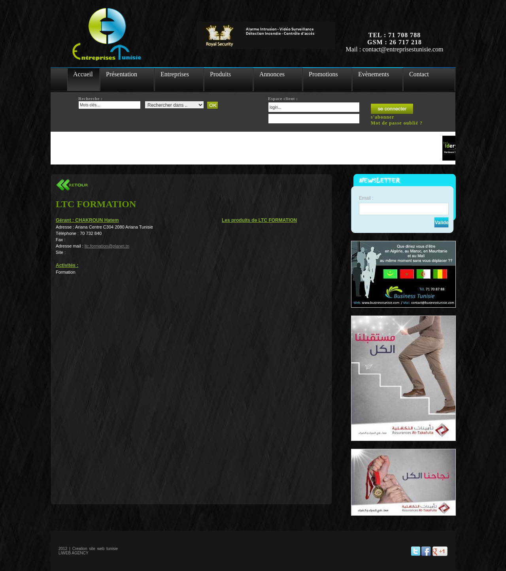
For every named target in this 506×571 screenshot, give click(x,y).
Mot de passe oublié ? (397, 123)
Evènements (373, 74)
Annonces (272, 74)
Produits (220, 74)
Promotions (323, 74)
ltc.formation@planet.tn (107, 246)
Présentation (121, 74)
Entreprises (174, 74)
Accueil (83, 74)
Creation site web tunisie (95, 548)
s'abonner (383, 117)
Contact (419, 74)
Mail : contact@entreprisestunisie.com (394, 49)
